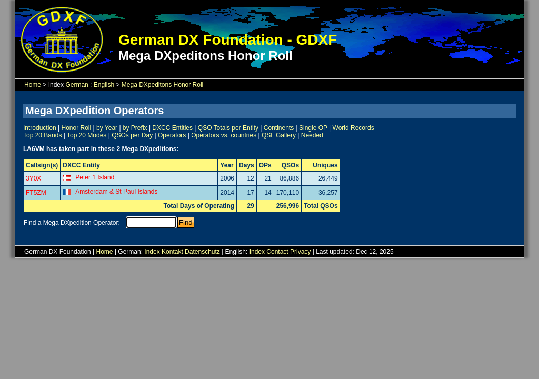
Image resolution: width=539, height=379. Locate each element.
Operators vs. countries (223, 135)
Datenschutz (202, 251)
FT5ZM (36, 192)
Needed (312, 135)
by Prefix (135, 128)
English (104, 84)
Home (32, 84)
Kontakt (172, 251)
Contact (277, 251)
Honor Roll (77, 128)
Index (151, 251)
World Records (353, 128)
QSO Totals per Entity (228, 128)
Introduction (39, 128)
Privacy (300, 251)
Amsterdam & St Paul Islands (116, 191)
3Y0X (33, 178)
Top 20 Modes (86, 135)
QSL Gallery (279, 135)
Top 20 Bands (42, 135)
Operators (172, 135)
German (76, 84)
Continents (279, 128)
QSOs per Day (132, 135)
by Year (106, 128)
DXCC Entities (172, 128)
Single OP (313, 128)
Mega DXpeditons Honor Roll (162, 84)
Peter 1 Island (94, 177)
